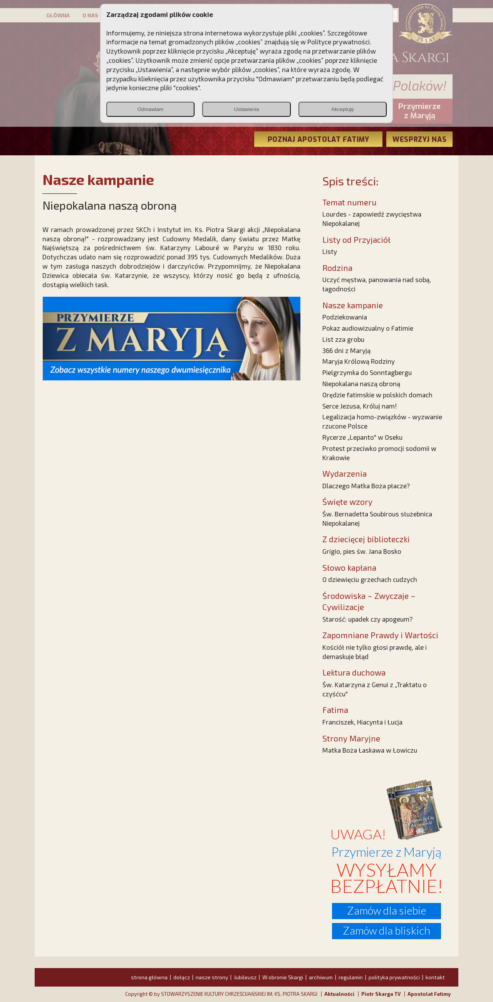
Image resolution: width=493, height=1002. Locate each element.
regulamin (351, 977)
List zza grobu (343, 339)
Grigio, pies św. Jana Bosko (361, 551)
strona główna (149, 977)
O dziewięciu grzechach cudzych (369, 579)
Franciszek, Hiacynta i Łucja (362, 722)
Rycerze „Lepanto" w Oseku (362, 437)
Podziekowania (344, 317)
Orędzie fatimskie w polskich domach (377, 394)
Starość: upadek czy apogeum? (367, 619)
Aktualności (339, 994)
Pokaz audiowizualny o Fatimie (367, 328)
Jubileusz (245, 977)
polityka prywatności (394, 977)
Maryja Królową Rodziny (358, 361)
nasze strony (212, 977)
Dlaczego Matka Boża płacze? (366, 485)
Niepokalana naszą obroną (361, 383)
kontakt (435, 977)
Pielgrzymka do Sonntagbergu (367, 372)
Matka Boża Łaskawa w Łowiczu (369, 750)
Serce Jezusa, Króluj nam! (359, 406)
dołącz (181, 977)
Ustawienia (246, 109)
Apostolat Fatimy (429, 994)
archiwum (321, 977)
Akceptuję (342, 109)
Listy (329, 251)
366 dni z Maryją (346, 350)
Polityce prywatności (338, 41)
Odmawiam (150, 109)
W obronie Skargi (282, 977)
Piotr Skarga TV (381, 994)
